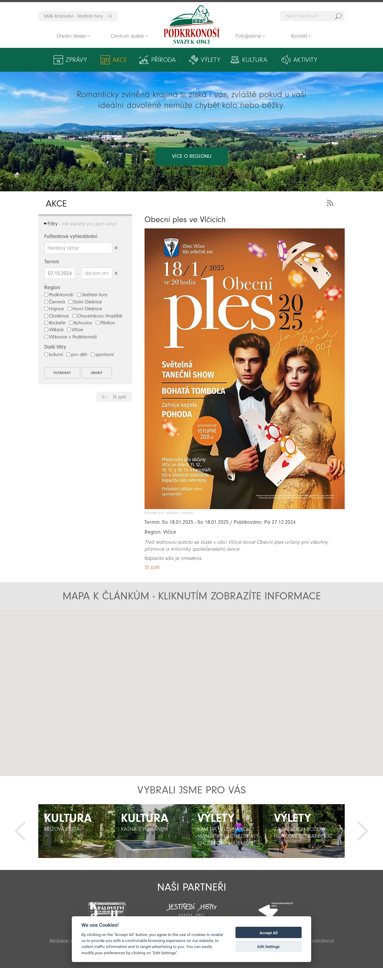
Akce (120, 60)
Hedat (338, 16)
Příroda (163, 60)
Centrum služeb (127, 36)
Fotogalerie (248, 36)
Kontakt (299, 36)
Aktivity (305, 60)
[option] (76, 831)
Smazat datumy (116, 273)
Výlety (210, 60)
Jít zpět (119, 397)
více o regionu (191, 156)
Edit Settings (268, 946)
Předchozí (20, 831)
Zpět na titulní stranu (191, 24)
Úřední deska (71, 36)
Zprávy (76, 60)
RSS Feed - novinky (331, 202)
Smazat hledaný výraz (116, 248)
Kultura (254, 60)
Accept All (269, 933)
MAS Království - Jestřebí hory (73, 16)
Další (363, 831)
